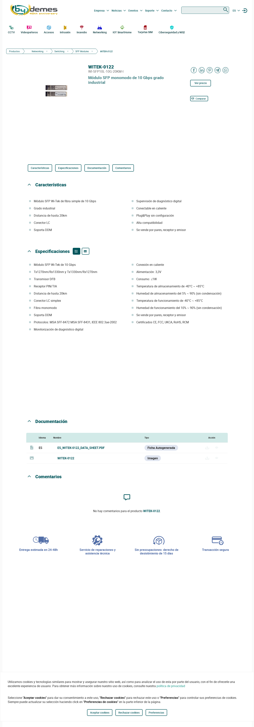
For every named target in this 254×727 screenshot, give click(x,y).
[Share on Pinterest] (210, 70)
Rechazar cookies (129, 712)
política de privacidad (171, 686)
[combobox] (205, 10)
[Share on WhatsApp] (225, 70)
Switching (59, 51)
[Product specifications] (85, 251)
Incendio (82, 29)
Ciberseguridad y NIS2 (172, 29)
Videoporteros (29, 29)
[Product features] (76, 251)
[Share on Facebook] (194, 70)
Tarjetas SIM (145, 29)
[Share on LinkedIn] (202, 70)
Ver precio (201, 83)
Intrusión (65, 29)
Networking (100, 29)
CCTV (11, 29)
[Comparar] (199, 98)
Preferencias (156, 712)
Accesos (49, 29)
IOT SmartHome (122, 29)
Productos (14, 51)
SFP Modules (82, 51)
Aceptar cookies (99, 712)
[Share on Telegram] (218, 70)
